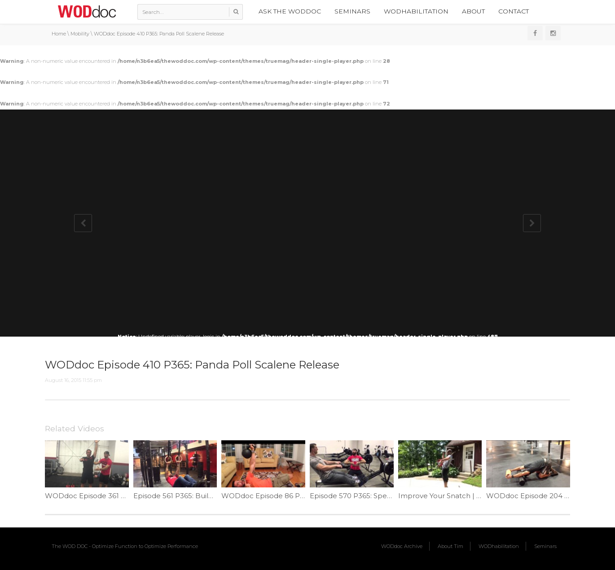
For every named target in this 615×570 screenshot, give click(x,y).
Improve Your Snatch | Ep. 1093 (451, 495)
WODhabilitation (416, 11)
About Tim (450, 546)
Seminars (352, 11)
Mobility (79, 34)
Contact (513, 11)
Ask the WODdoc (290, 11)
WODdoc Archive (401, 546)
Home (59, 34)
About (473, 11)
